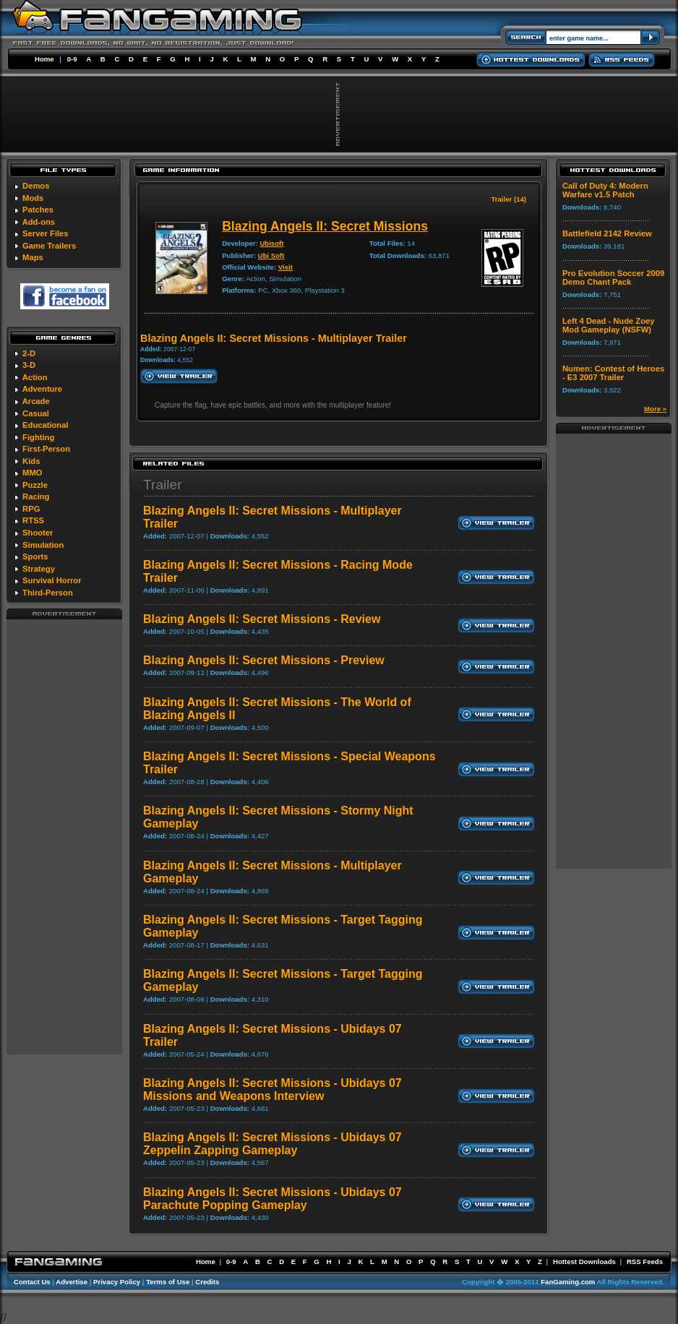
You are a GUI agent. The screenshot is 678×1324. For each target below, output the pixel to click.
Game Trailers (49, 245)
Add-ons (38, 222)
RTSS (33, 520)
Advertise (71, 1282)
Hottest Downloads (584, 1261)
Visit (285, 267)
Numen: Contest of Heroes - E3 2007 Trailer (613, 373)
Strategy (38, 568)
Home (44, 59)
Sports (35, 556)
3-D (28, 365)
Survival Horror (51, 580)
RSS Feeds (645, 1261)
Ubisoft (271, 243)
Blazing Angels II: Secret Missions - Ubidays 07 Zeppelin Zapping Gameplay (272, 1143)
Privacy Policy (116, 1282)
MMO (32, 472)
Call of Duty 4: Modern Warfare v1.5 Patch (605, 190)
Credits (207, 1282)
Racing (35, 496)
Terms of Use (167, 1282)
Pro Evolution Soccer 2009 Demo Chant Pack (613, 277)
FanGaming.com (568, 1282)
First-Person (46, 448)
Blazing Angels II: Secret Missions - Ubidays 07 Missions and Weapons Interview (272, 1089)
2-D (28, 353)
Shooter (37, 532)
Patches (37, 209)
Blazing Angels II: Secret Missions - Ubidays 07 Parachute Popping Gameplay (272, 1198)
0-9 (72, 59)
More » (655, 409)
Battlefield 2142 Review (607, 233)
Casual (35, 413)
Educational (45, 425)
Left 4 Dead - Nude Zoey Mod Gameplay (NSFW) (608, 325)
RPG (31, 508)
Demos (35, 185)
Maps (32, 257)
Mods (32, 198)
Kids (31, 461)
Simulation (43, 545)
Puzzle (35, 485)
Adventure (42, 388)
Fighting (38, 437)
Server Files (45, 233)
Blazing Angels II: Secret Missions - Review (261, 619)
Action (35, 377)
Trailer (162, 484)
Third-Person (47, 592)
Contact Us (32, 1282)
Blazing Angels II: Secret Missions (325, 226)
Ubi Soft (271, 255)
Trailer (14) (508, 199)
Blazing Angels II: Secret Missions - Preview (264, 660)
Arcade (36, 401)
